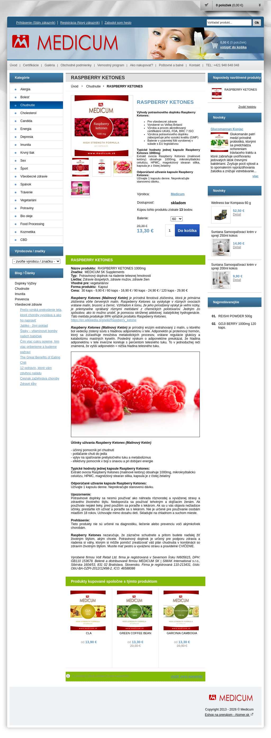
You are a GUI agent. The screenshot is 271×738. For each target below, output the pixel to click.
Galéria (49, 65)
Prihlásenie (35, 23)
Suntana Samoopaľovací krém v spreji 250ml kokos (233, 233)
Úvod (13, 65)
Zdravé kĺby (28, 384)
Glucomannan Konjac (227, 129)
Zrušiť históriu (247, 106)
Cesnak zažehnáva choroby (39, 378)
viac (255, 176)
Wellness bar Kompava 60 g (231, 203)
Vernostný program (110, 65)
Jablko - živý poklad (34, 326)
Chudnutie (22, 289)
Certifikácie (31, 65)
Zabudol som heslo (118, 23)
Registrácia (80, 23)
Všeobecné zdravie (28, 304)
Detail (237, 214)
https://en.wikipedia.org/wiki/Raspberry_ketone (103, 320)
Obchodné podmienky (76, 65)
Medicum (177, 194)
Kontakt (194, 65)
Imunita (20, 294)
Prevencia (22, 299)
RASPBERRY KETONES (240, 89)
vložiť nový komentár (187, 676)
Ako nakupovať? (141, 65)
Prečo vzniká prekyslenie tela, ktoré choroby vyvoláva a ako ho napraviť (41, 315)
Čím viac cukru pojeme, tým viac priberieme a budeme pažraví (39, 347)
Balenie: (142, 218)
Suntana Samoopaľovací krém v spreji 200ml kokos (233, 266)
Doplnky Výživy (25, 283)
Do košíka (187, 230)
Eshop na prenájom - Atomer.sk (229, 715)
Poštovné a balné (171, 65)
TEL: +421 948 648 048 (222, 65)
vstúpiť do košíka (233, 47)
